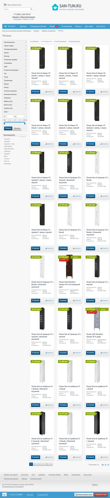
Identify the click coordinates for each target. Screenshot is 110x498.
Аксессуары (88, 475)
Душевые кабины (54, 475)
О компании (67, 26)
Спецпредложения (38, 26)
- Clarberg (6, 151)
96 (108, 465)
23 (47, 464)
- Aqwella (6, 141)
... (42, 464)
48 (105, 465)
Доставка (89, 26)
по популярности (46, 41)
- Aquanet (6, 139)
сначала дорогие (74, 41)
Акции (52, 26)
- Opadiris (6, 154)
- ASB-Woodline (8, 149)
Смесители (24, 475)
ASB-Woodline (74, 290)
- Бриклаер (7, 164)
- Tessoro (6, 159)
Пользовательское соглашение (13, 487)
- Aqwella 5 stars (9, 144)
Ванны (66, 475)
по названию (34, 41)
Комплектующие (36, 479)
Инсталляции (76, 475)
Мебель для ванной (11, 475)
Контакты (101, 26)
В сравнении (43, 495)
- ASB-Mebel (7, 146)
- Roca (5, 156)
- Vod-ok (6, 161)
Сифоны (24, 479)
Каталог (9, 26)
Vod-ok (45, 81)
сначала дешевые (60, 41)
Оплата (78, 26)
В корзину (35, 92)
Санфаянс (41, 475)
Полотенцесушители (11, 479)
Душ (33, 475)
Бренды (23, 26)
